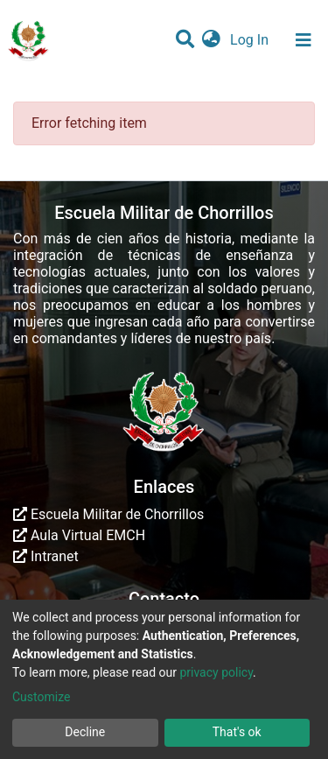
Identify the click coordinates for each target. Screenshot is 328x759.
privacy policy (216, 672)
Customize (41, 697)
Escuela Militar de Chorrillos (108, 514)
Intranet (46, 556)
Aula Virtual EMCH (79, 535)
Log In (251, 40)
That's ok (237, 732)
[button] (211, 40)
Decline (85, 732)
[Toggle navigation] (303, 40)
